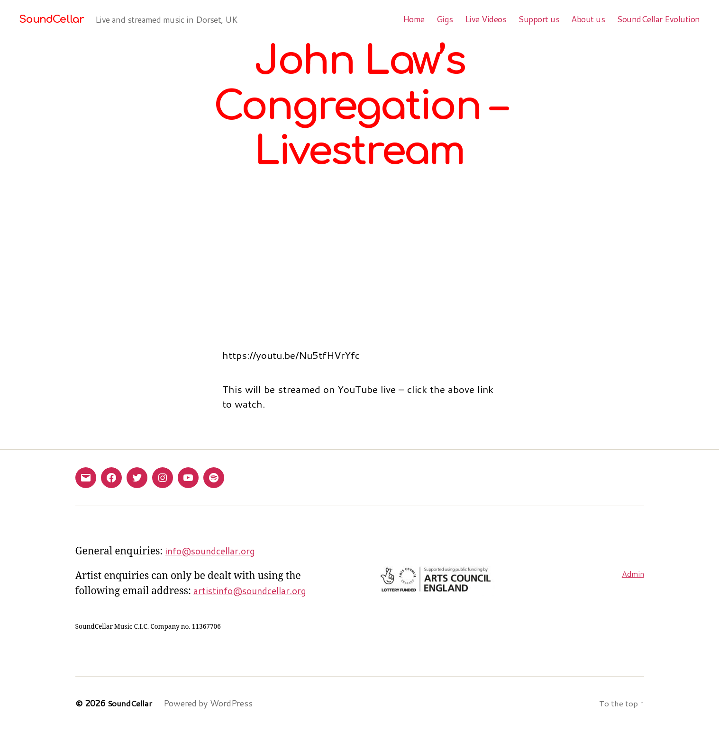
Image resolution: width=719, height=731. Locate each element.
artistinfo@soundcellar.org (254, 591)
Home (414, 19)
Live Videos (486, 19)
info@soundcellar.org (214, 551)
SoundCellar (53, 19)
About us (588, 19)
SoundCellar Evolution (658, 19)
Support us (538, 19)
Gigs (445, 19)
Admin (631, 573)
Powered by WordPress (210, 704)
